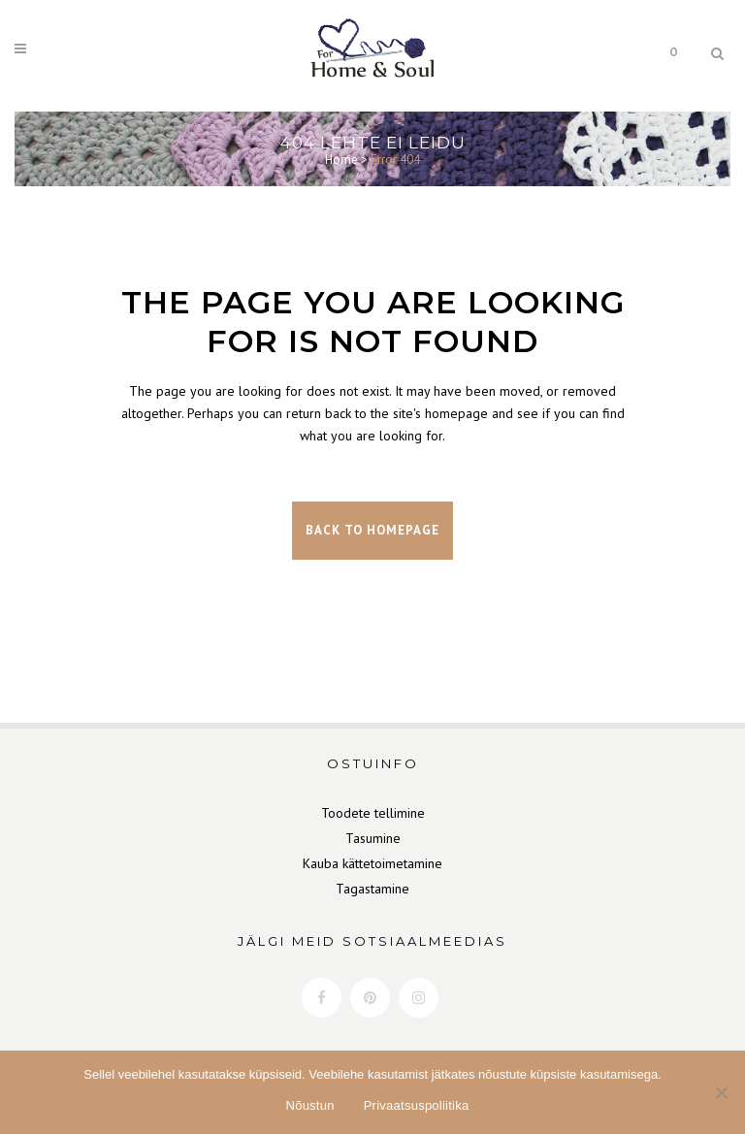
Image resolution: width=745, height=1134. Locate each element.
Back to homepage (372, 530)
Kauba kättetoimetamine (372, 863)
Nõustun (310, 1105)
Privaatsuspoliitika (417, 1105)
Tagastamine (372, 888)
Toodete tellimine (373, 813)
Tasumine (373, 838)
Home (341, 159)
